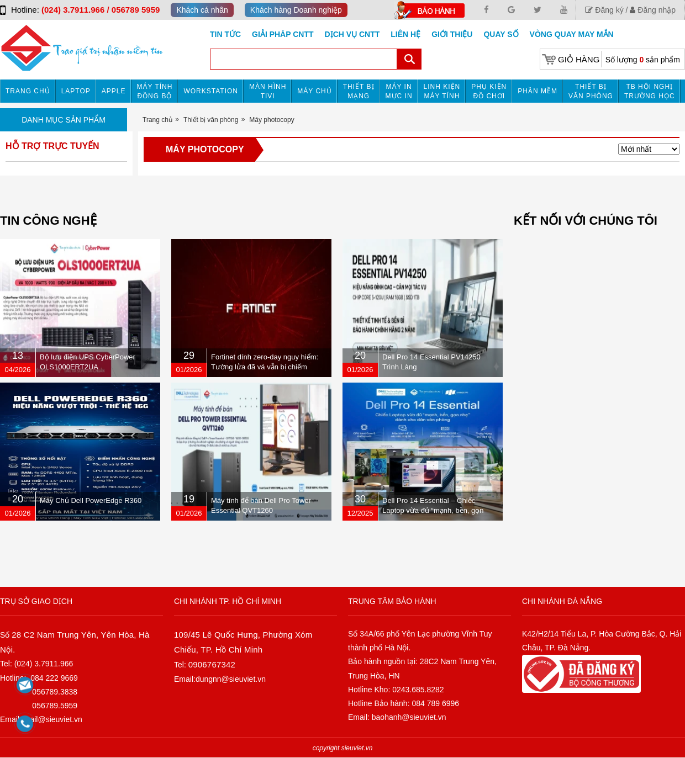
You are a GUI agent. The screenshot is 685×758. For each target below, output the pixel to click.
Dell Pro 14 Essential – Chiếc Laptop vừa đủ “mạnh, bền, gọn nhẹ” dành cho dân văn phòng (433, 510)
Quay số (500, 34)
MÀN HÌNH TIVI (267, 91)
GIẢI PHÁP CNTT (282, 34)
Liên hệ (405, 34)
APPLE (114, 91)
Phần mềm (537, 91)
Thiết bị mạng (359, 91)
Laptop (76, 91)
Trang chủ (28, 91)
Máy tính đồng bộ (155, 91)
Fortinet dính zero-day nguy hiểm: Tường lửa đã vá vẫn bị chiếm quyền (264, 367)
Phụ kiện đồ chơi (489, 91)
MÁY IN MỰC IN (399, 91)
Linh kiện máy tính (442, 91)
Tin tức (225, 34)
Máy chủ (314, 91)
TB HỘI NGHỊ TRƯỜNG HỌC (649, 91)
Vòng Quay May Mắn (572, 34)
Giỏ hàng (578, 59)
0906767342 (211, 664)
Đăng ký (604, 10)
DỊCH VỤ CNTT (352, 34)
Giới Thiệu (451, 34)
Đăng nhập (653, 10)
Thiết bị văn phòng (590, 91)
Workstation (210, 91)
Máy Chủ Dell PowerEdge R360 (90, 500)
